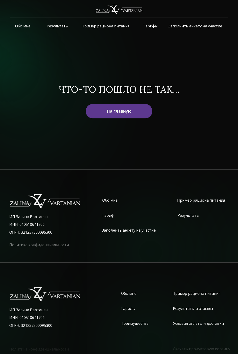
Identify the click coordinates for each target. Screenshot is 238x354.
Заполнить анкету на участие (195, 26)
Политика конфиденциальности (39, 244)
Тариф (108, 215)
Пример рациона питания (105, 26)
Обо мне (22, 26)
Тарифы (150, 26)
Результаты (57, 26)
